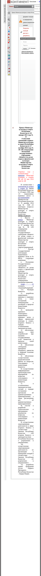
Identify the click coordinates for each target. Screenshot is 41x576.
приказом (21, 175)
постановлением (23, 197)
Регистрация (33, 1)
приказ (20, 220)
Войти (25, 49)
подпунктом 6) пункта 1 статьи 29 (26, 187)
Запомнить (34, 48)
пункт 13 (27, 284)
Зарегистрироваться (27, 51)
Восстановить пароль (28, 53)
